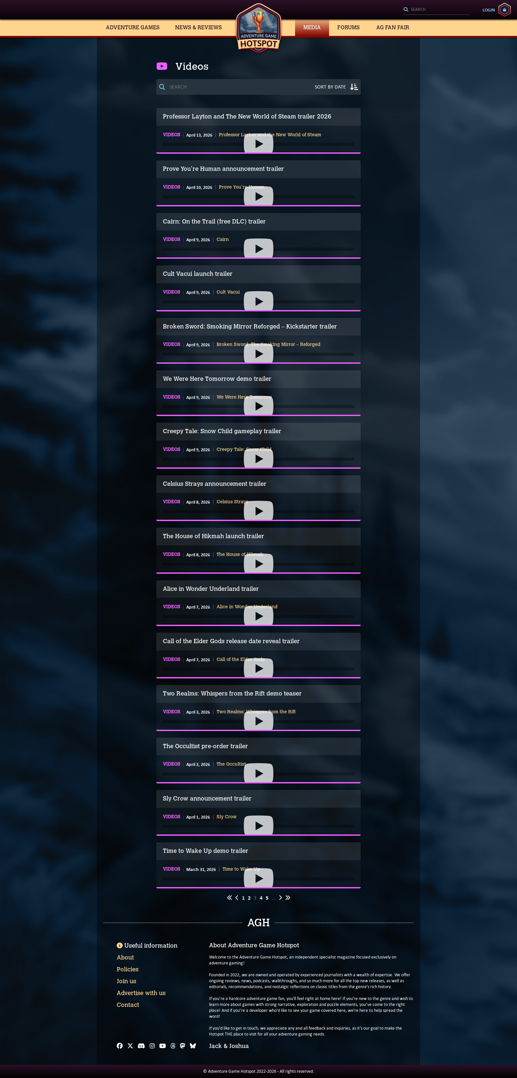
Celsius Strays (232, 502)
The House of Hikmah (240, 554)
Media (312, 27)
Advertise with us (141, 993)
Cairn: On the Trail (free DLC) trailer (214, 221)
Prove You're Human (241, 187)
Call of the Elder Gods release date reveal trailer (231, 641)
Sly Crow (227, 817)
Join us (126, 981)
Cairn (223, 239)
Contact (128, 1005)
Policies (127, 969)
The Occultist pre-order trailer (205, 746)
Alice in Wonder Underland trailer (211, 588)
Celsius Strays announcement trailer (214, 483)
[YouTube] (162, 1046)
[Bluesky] (193, 1046)
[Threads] (173, 1046)
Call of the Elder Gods (241, 659)
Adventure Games (133, 27)
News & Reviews (198, 27)
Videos (171, 135)
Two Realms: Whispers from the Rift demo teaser (232, 693)
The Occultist (231, 764)
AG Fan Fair (392, 27)
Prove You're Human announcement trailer (223, 168)
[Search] (437, 10)
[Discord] (141, 1046)
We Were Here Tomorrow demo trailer (217, 378)
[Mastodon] (182, 1046)
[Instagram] (152, 1046)
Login (489, 10)
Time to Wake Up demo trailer (205, 851)
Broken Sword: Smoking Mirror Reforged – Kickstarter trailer (250, 326)
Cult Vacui (228, 292)
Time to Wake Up (241, 869)
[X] (130, 1046)
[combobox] (437, 10)
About (125, 957)
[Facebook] (120, 1046)
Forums (348, 27)
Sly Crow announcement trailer (207, 798)
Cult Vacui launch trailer (197, 273)
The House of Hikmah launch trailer (213, 536)
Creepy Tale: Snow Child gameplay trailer (222, 431)
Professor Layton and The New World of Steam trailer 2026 (247, 116)
